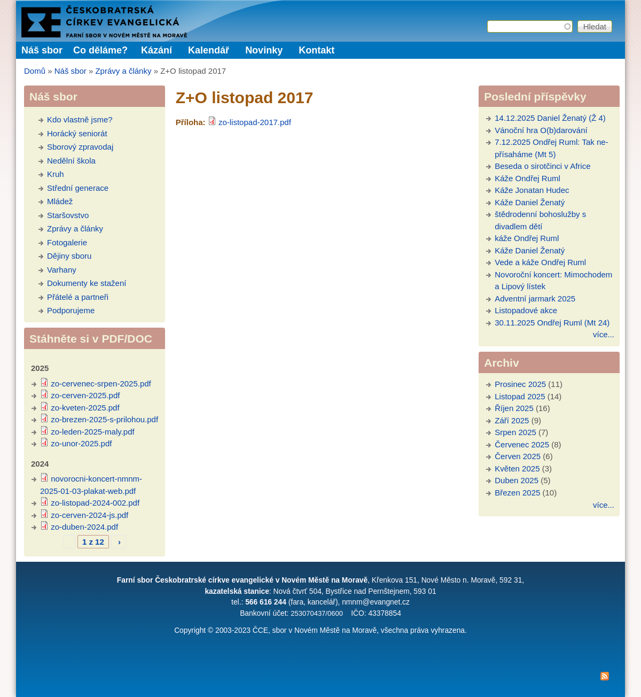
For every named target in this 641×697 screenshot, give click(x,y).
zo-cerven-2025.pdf (85, 395)
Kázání (156, 50)
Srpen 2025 (515, 432)
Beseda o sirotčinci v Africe (542, 166)
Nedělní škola (71, 160)
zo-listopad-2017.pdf (254, 122)
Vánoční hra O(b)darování (541, 130)
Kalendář (208, 50)
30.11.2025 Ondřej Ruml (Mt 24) (552, 322)
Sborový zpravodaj (80, 146)
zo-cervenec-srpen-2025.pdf (101, 383)
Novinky (264, 50)
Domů (34, 70)
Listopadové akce (526, 310)
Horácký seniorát (77, 133)
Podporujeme (71, 310)
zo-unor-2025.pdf (81, 443)
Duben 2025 (516, 480)
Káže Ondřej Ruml (527, 178)
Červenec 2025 (522, 444)
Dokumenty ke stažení (86, 283)
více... (603, 334)
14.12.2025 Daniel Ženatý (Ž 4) (550, 117)
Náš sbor (70, 70)
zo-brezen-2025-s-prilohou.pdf (104, 419)
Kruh (55, 174)
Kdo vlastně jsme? (80, 119)
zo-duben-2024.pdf (84, 526)
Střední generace (77, 187)
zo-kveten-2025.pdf (85, 407)
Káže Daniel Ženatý (530, 202)
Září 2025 (512, 420)
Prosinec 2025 (520, 384)
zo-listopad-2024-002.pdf (95, 502)
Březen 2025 (517, 492)
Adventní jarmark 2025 (535, 298)
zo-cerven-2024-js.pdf (89, 515)
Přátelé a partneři (77, 296)
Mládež (60, 201)
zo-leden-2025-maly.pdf (92, 431)
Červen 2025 (518, 456)
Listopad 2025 (520, 396)
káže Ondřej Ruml (527, 238)
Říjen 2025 (514, 408)
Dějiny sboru (69, 255)
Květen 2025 (517, 468)
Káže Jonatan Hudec (532, 190)
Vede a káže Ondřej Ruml (540, 262)
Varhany (61, 269)
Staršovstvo (68, 215)
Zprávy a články (123, 70)
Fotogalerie (67, 242)
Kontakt (316, 50)
